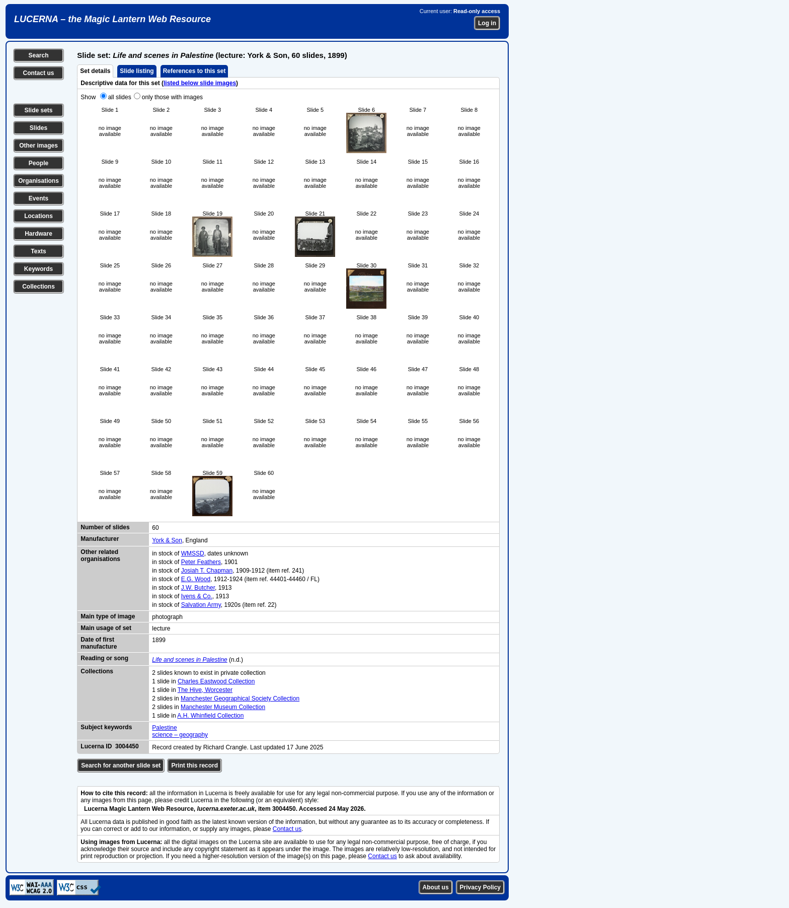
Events (38, 198)
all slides (119, 97)
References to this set (194, 71)
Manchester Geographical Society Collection (240, 698)
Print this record (194, 765)
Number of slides (105, 527)
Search (38, 55)
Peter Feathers (201, 562)
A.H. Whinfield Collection (210, 715)
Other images (38, 145)
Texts (38, 251)
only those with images (172, 97)
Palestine (164, 727)
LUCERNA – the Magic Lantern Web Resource (112, 19)
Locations (38, 216)
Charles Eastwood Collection (216, 681)
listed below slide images (200, 83)
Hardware (38, 233)
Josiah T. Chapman (207, 570)
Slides (38, 127)
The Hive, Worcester (205, 689)
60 (155, 527)
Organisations (38, 180)
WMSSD (192, 553)
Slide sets (38, 110)
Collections (38, 286)
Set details (95, 71)
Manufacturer (100, 538)
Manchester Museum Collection (223, 707)
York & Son (167, 540)
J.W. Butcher (198, 587)
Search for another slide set (121, 765)
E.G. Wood (195, 579)
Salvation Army (201, 604)
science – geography (180, 734)
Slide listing (136, 71)
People (38, 163)
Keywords (38, 268)
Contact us (38, 73)
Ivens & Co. (196, 596)
